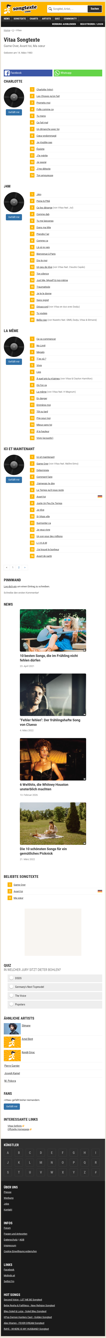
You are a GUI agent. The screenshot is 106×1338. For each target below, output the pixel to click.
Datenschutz (10, 1239)
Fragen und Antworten (15, 1233)
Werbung (8, 1198)
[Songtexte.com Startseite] (22, 9)
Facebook (9, 1269)
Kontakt (8, 1209)
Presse (7, 1192)
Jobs (6, 1203)
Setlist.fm (9, 1281)
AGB (21, 1239)
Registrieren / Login (91, 24)
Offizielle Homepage (18, 1129)
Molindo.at (9, 1275)
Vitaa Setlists (15, 1125)
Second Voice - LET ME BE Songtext (23, 1299)
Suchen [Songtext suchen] (95, 8)
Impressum (10, 1245)
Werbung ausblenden (64, 24)
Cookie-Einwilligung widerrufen (20, 1251)
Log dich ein (10, 586)
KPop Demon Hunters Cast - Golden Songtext (28, 1317)
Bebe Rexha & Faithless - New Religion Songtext (29, 1305)
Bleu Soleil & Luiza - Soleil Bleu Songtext (25, 1311)
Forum (7, 1227)
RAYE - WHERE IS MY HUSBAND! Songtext (26, 1328)
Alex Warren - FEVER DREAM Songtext (24, 1323)
